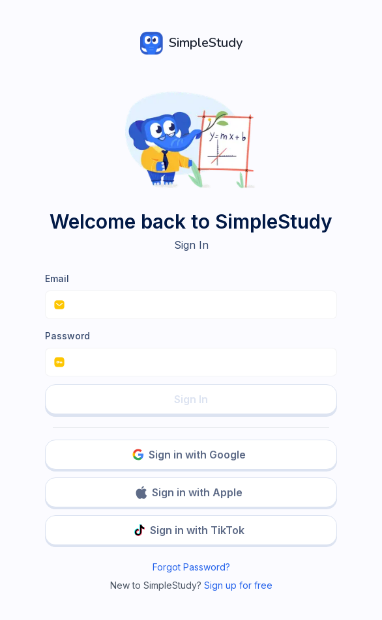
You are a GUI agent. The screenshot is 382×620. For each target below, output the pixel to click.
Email (57, 278)
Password (67, 335)
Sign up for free (238, 585)
